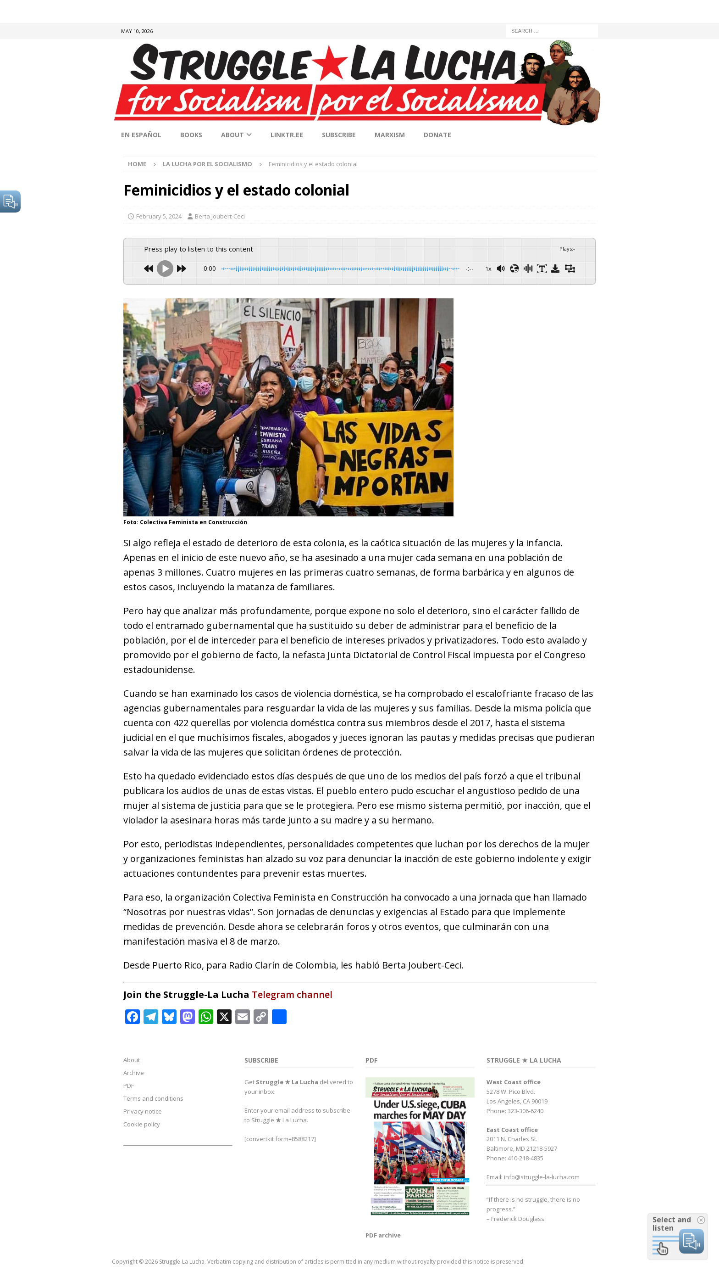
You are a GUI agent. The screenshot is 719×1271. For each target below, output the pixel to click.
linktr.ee (287, 134)
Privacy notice (142, 1111)
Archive (133, 1073)
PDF (128, 1085)
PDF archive (383, 1235)
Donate (437, 134)
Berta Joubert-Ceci (220, 216)
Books (191, 134)
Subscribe (339, 134)
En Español (141, 134)
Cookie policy (141, 1124)
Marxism (390, 134)
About (232, 134)
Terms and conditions (153, 1098)
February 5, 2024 (159, 216)
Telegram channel (292, 994)
